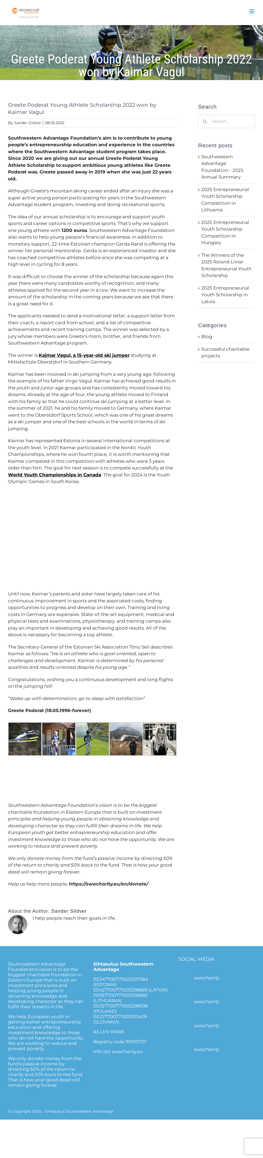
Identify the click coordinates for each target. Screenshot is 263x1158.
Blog (206, 336)
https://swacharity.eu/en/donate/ (108, 884)
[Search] (204, 121)
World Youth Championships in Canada (54, 474)
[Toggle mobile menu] (252, 11)
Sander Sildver (27, 122)
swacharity (206, 978)
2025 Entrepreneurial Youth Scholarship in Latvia (225, 294)
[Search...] (226, 121)
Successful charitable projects (225, 352)
